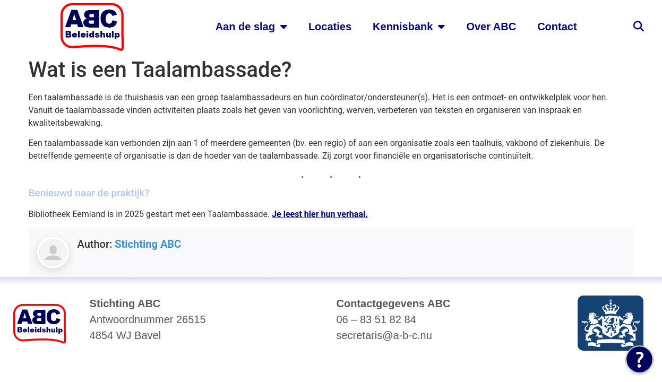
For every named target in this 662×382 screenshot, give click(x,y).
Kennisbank (409, 26)
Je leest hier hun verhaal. (320, 214)
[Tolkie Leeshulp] (639, 359)
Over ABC (491, 26)
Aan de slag (251, 26)
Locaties (329, 26)
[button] (638, 26)
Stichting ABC (148, 244)
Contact (557, 26)
